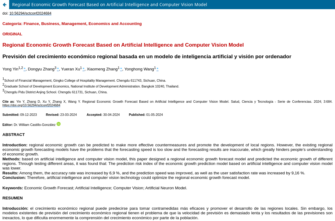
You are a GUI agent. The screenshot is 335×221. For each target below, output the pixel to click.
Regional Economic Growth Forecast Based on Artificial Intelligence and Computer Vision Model (109, 4)
